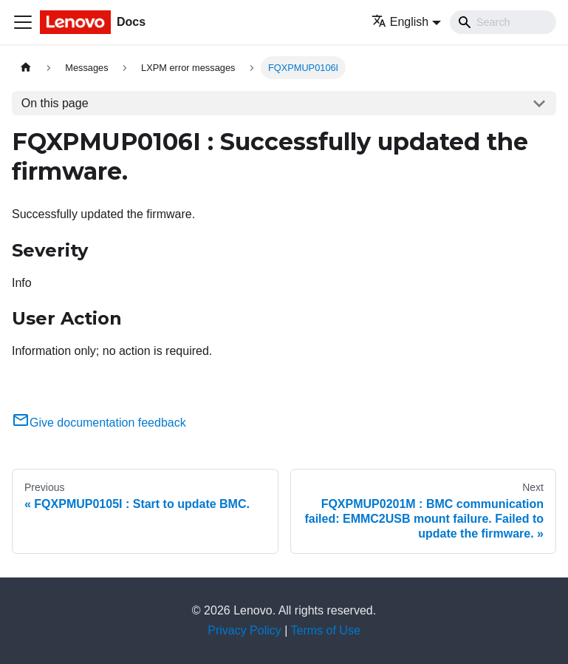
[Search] (503, 22)
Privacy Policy (244, 630)
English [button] (400, 22)
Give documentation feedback (99, 422)
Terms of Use (325, 630)
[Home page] (26, 67)
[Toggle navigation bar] (23, 22)
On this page (55, 103)
